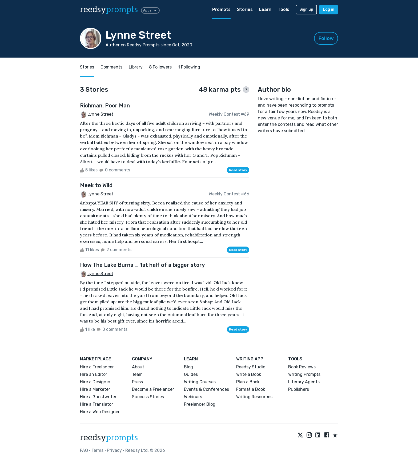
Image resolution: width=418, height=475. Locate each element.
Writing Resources (254, 396)
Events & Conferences (206, 389)
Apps (150, 10)
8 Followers (160, 67)
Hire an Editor (93, 374)
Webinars (193, 396)
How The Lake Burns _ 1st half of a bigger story (142, 265)
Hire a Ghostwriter (98, 396)
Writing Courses (200, 381)
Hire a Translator (96, 404)
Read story (238, 170)
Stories (245, 9)
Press (137, 381)
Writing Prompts (304, 374)
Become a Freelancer (153, 389)
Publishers (298, 389)
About (138, 366)
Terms (97, 450)
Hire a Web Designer (100, 411)
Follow (326, 38)
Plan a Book (247, 381)
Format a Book (250, 389)
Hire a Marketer (95, 389)
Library (136, 67)
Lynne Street (100, 114)
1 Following (189, 67)
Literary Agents (304, 381)
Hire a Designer (95, 381)
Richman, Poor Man (105, 105)
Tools (283, 9)
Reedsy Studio (250, 366)
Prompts (221, 9)
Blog (188, 366)
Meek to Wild (96, 185)
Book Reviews (302, 366)
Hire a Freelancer (97, 366)
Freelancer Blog (199, 404)
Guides (191, 374)
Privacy (114, 450)
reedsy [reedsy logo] (109, 10)
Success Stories (148, 396)
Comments (111, 67)
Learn (265, 9)
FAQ (84, 450)
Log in (328, 9)
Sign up (306, 9)
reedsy (109, 438)
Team (137, 374)
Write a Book (248, 374)
